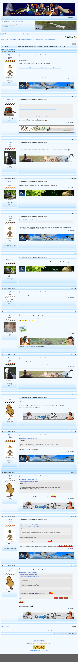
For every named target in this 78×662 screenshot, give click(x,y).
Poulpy (10, 142)
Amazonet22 (10, 99)
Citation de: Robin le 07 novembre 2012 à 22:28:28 (28, 219)
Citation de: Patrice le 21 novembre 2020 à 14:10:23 (28, 572)
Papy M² (10, 397)
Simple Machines (44, 638)
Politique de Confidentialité (39, 640)
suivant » (75, 41)
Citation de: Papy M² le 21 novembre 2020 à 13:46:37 (28, 522)
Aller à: (53, 633)
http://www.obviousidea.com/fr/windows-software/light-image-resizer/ (34, 77)
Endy (10, 291)
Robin (9, 181)
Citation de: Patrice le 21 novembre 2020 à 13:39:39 (28, 479)
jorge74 (10, 315)
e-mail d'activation (15, 23)
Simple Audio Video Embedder (39, 641)
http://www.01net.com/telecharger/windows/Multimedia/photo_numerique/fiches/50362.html (40, 67)
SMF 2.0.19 (32, 638)
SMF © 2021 (37, 638)
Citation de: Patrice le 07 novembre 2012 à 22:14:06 (28, 103)
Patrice (10, 54)
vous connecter (17, 21)
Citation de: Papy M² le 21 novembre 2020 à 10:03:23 (28, 438)
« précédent (70, 41)
